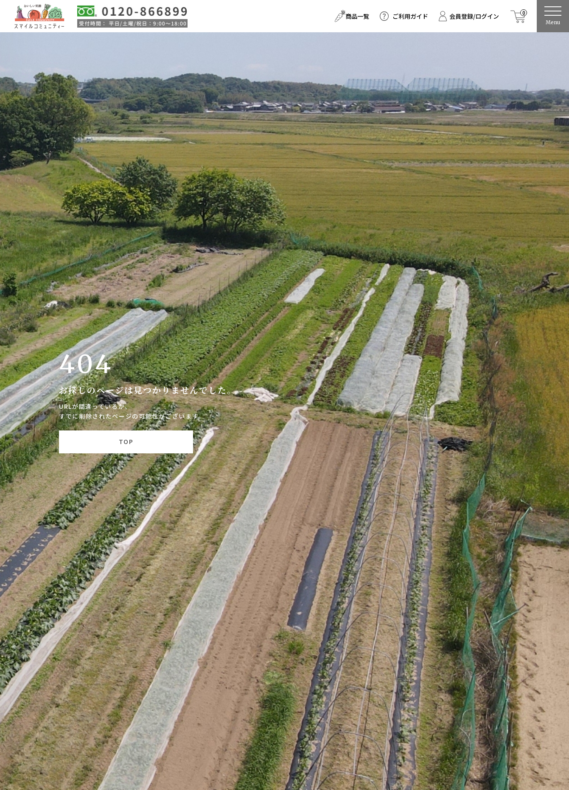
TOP (126, 441)
